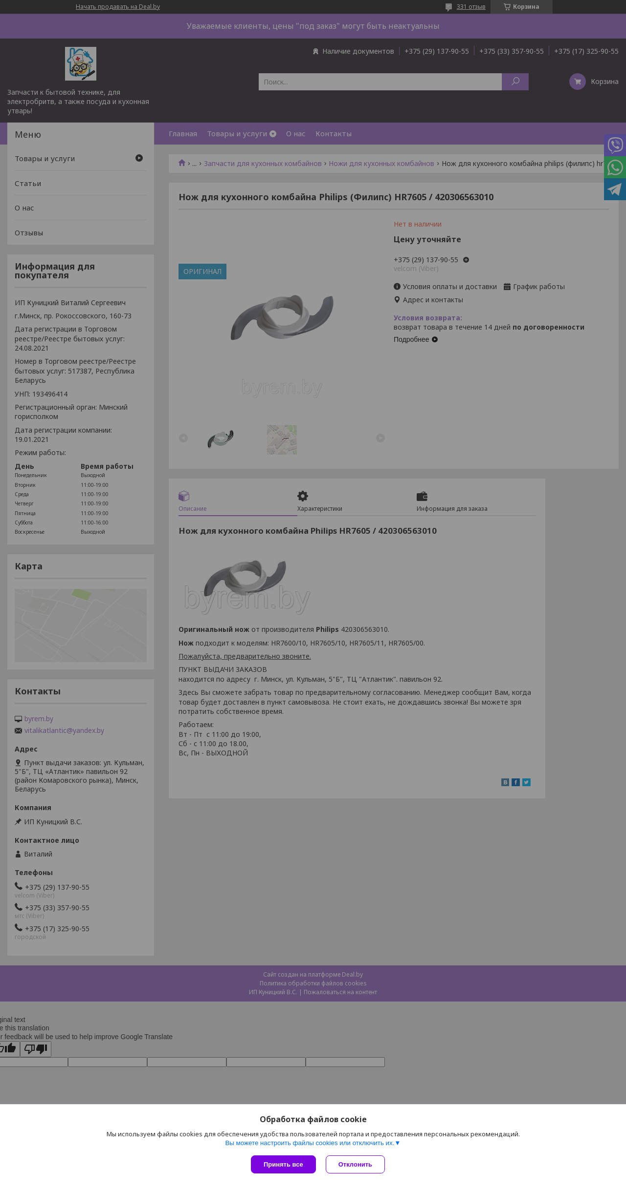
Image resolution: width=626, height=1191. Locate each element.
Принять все (283, 1164)
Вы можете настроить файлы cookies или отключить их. (309, 1143)
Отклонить (355, 1164)
